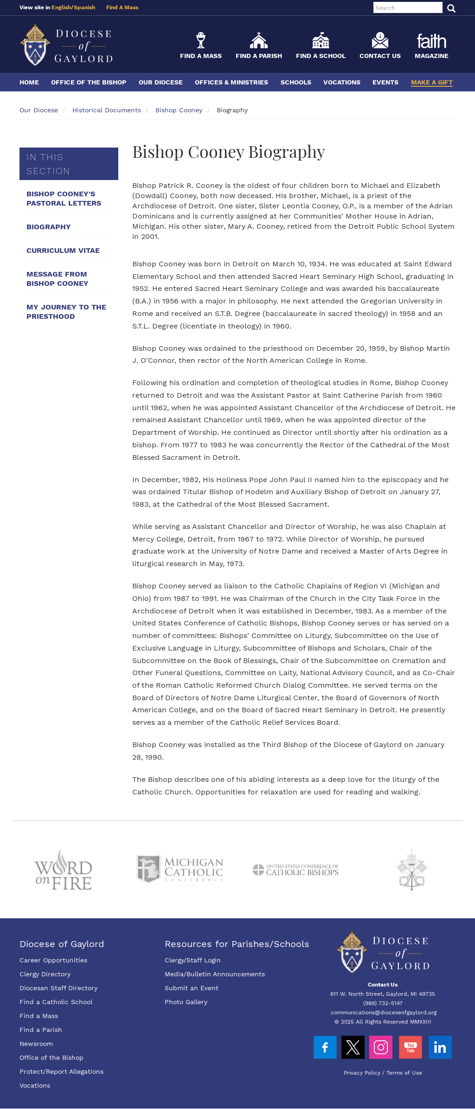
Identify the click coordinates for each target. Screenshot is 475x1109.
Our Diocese (161, 82)
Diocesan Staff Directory (58, 988)
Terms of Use (404, 1073)
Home (29, 82)
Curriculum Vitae (63, 250)
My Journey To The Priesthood (66, 312)
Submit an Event (191, 988)
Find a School (321, 55)
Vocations (341, 82)
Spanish (84, 7)
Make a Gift (432, 82)
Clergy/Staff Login (193, 960)
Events (385, 82)
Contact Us (380, 55)
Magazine (432, 55)
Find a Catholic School (55, 1002)
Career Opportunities (53, 960)
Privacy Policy (362, 1073)
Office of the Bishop (88, 82)
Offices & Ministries (231, 82)
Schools (296, 82)
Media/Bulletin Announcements (215, 974)
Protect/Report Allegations (61, 1071)
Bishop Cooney (178, 110)
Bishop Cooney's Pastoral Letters (63, 198)
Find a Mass (201, 55)
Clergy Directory (45, 974)
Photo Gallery (186, 1002)
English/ (62, 7)
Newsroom (36, 1043)
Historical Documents (106, 110)
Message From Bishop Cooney (57, 279)
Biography (48, 226)
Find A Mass (122, 7)
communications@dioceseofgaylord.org (383, 1012)
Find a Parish (259, 55)
